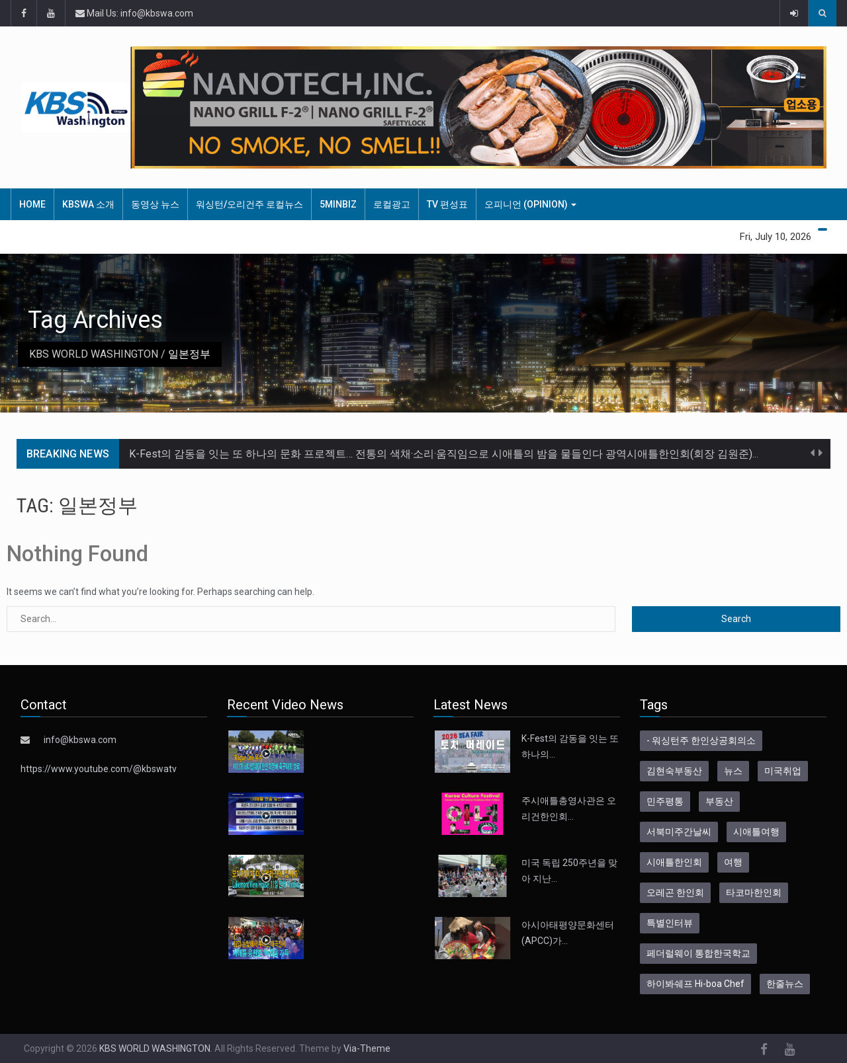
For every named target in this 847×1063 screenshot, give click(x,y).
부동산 (719, 801)
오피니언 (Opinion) (530, 204)
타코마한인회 (753, 892)
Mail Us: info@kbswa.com (134, 13)
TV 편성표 (447, 204)
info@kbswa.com (80, 739)
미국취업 (782, 771)
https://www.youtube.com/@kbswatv (99, 769)
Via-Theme (366, 1048)
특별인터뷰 (669, 923)
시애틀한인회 (674, 862)
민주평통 (665, 801)
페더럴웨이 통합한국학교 (698, 953)
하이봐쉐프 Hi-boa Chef (695, 983)
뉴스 (733, 771)
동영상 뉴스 (155, 204)
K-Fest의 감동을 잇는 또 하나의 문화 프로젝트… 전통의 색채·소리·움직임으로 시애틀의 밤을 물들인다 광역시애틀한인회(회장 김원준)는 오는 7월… (471, 454)
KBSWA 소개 (88, 204)
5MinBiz (338, 204)
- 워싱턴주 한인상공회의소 (701, 740)
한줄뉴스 (784, 983)
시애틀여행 (756, 831)
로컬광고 (391, 204)
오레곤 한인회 (675, 892)
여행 (733, 862)
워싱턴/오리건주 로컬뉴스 (249, 204)
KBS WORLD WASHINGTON (93, 354)
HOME (32, 204)
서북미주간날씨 (678, 831)
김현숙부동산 (674, 771)
